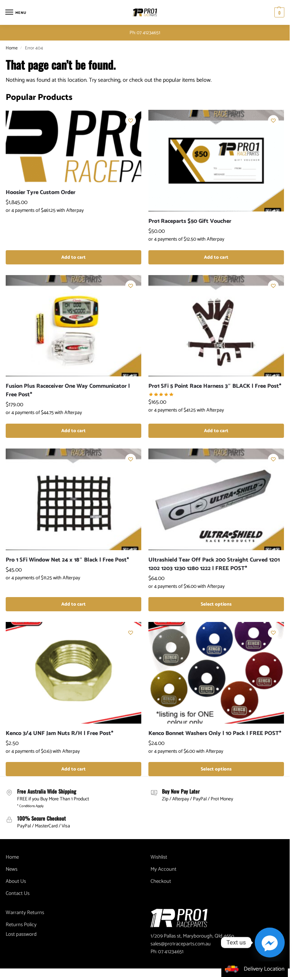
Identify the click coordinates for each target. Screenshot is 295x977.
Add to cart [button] (73, 257)
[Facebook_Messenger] (270, 942)
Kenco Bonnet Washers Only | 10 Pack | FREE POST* (214, 733)
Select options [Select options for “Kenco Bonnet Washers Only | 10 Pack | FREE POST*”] (216, 769)
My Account (164, 869)
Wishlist (159, 857)
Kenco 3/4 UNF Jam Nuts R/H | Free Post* (60, 733)
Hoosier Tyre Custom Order (40, 192)
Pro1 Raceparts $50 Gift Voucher (189, 221)
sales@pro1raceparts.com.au (181, 944)
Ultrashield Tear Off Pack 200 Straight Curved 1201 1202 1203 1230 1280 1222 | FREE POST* (214, 564)
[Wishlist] (130, 120)
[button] (278, 12)
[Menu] (16, 12)
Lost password (21, 934)
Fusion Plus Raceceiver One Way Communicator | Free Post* (68, 390)
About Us (16, 881)
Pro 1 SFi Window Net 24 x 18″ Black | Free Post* (67, 560)
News (11, 869)
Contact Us (18, 893)
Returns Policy (21, 925)
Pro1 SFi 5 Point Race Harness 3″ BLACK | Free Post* (214, 386)
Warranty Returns (25, 913)
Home (11, 48)
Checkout (161, 881)
